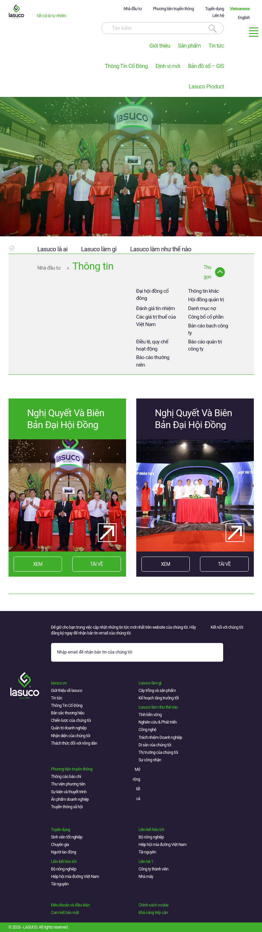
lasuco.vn (59, 683)
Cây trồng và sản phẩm (157, 690)
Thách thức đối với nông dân (74, 743)
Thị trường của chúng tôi (158, 752)
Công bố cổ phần (206, 317)
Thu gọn (207, 272)
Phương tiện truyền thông (173, 8)
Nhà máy (146, 876)
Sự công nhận (150, 760)
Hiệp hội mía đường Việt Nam (163, 844)
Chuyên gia (60, 844)
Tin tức (216, 46)
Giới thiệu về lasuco (66, 690)
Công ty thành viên (154, 869)
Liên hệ (218, 15)
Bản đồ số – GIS (206, 66)
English (244, 17)
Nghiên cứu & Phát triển (158, 722)
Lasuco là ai (52, 249)
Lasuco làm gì (99, 249)
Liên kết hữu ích (151, 829)
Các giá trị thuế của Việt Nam (156, 320)
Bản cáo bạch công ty (208, 329)
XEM (37, 564)
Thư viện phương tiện (68, 784)
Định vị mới (168, 66)
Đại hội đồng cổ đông (152, 294)
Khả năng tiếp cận (153, 912)
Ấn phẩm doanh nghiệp (70, 799)
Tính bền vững (150, 714)
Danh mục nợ (202, 308)
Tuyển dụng (214, 8)
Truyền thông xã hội (67, 806)
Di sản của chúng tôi (155, 745)
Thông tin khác (203, 291)
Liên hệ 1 (146, 861)
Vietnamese (240, 8)
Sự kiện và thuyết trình (69, 792)
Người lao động (63, 852)
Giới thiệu (159, 46)
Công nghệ (147, 729)
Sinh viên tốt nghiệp (67, 837)
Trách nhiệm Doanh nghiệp (160, 737)
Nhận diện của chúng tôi (70, 735)
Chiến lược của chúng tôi (71, 720)
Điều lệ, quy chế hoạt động (152, 345)
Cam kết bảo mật (65, 912)
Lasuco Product (206, 86)
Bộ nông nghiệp (151, 837)
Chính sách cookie (154, 905)
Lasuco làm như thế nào (160, 249)
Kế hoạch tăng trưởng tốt (159, 698)
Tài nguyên (147, 852)
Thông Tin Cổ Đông (126, 66)
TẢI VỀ (96, 564)
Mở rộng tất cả (136, 784)
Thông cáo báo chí (66, 776)
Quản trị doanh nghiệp (69, 728)
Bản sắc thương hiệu (67, 713)
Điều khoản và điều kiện (70, 905)
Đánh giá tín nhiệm (155, 308)
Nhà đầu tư (133, 8)
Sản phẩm (189, 46)
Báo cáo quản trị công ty (205, 345)
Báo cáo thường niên (152, 361)
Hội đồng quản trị (206, 299)
